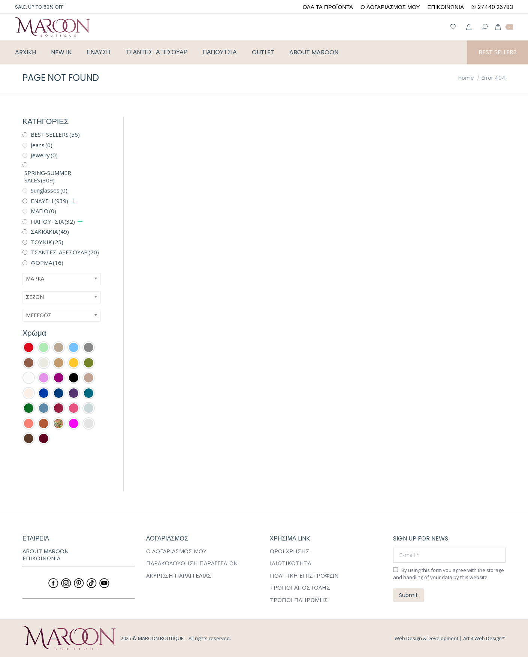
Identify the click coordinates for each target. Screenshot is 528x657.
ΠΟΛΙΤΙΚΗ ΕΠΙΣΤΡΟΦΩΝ (304, 575)
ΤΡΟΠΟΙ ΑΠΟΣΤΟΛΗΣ (300, 587)
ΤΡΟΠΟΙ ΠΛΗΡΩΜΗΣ (299, 599)
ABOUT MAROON (45, 551)
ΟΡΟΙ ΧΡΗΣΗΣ (290, 551)
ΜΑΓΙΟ (43, 211)
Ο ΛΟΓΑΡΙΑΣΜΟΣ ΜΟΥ (176, 551)
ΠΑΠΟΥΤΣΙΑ (53, 221)
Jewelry (44, 155)
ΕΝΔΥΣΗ (49, 201)
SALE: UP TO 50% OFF (39, 6)
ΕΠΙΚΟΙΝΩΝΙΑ (41, 558)
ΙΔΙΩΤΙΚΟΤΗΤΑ (290, 563)
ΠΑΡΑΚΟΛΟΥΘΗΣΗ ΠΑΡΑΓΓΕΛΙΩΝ (192, 563)
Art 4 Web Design (482, 638)
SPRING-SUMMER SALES (47, 176)
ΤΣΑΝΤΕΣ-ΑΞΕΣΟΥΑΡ (65, 252)
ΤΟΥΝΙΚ (47, 242)
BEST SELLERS (55, 134)
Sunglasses (49, 190)
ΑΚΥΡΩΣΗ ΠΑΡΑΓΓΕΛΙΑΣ (178, 575)
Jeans (41, 145)
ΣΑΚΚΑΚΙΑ (50, 231)
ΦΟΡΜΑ (47, 262)
